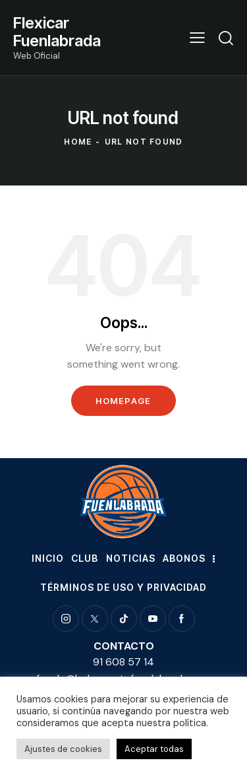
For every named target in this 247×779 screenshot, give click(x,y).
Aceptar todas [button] (154, 749)
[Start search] (225, 37)
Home (78, 142)
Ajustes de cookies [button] (63, 749)
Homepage (123, 400)
